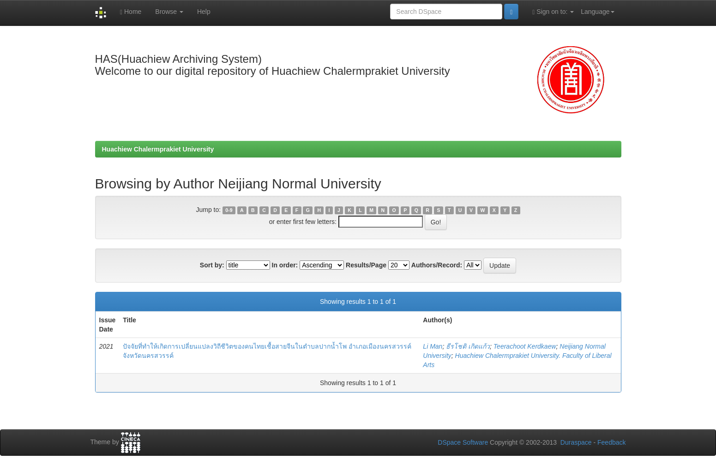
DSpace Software (463, 442)
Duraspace (576, 442)
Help (204, 11)
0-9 (228, 210)
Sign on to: (553, 12)
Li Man (432, 346)
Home (130, 12)
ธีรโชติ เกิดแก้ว (468, 346)
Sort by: (212, 265)
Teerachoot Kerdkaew (524, 346)
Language (597, 11)
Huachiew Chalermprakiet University (158, 149)
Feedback (611, 442)
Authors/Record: (436, 265)
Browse (169, 11)
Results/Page (366, 265)
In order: (285, 265)
